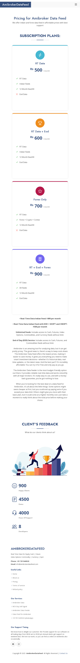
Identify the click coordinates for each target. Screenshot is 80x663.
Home (15, 574)
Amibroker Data (18, 602)
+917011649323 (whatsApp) (23, 618)
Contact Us (63, 653)
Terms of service (19, 585)
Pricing (15, 581)
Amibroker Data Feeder (21, 610)
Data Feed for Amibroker (22, 614)
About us (16, 578)
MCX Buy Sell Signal (20, 606)
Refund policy (17, 589)
